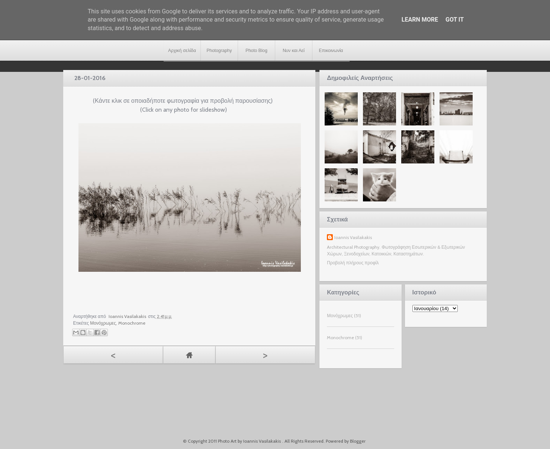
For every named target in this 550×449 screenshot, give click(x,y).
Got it (455, 19)
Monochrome (131, 323)
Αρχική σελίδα (182, 50)
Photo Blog (256, 50)
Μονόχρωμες (103, 323)
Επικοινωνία (331, 50)
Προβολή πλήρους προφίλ (353, 262)
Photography (219, 50)
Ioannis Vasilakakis (353, 237)
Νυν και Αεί (294, 50)
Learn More (420, 19)
